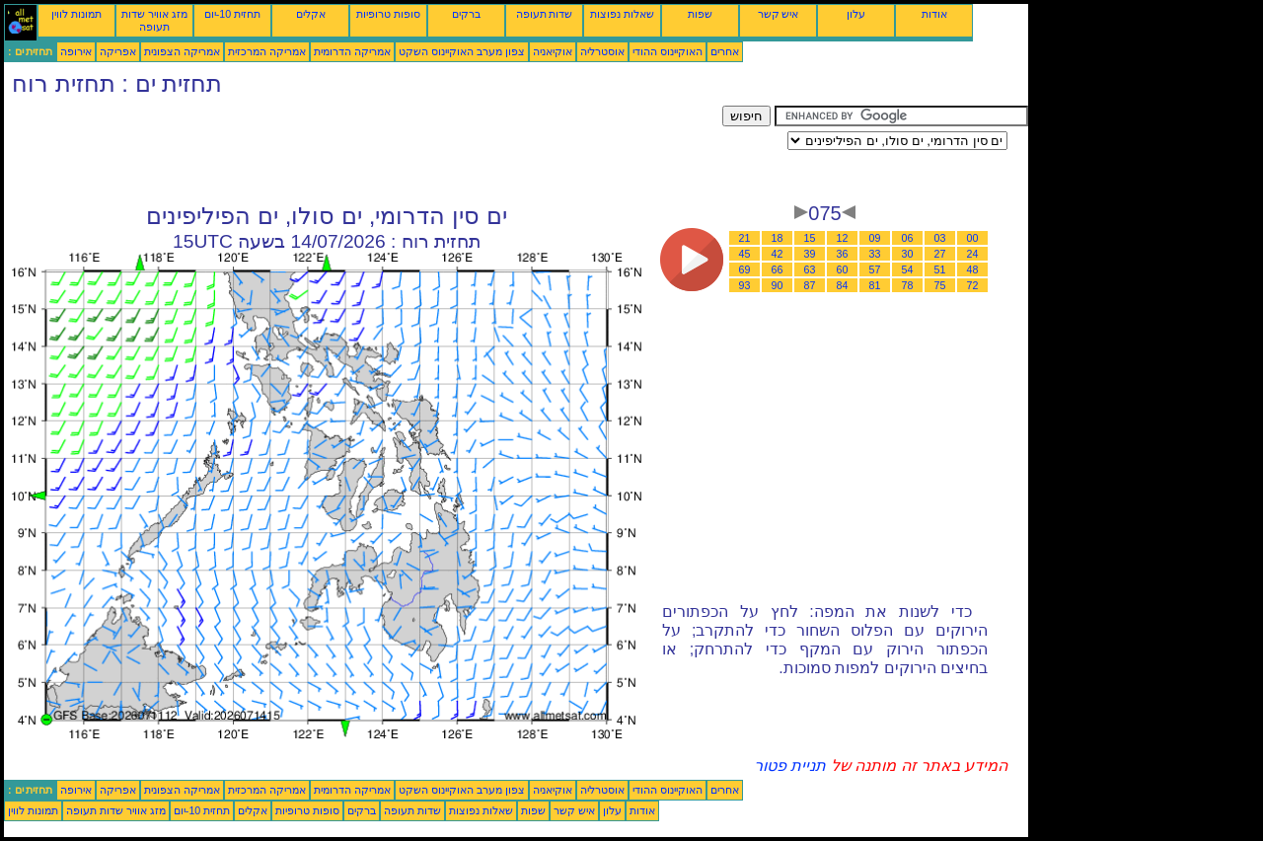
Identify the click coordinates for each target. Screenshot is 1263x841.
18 (777, 238)
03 (940, 238)
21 (745, 238)
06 (908, 238)
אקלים (311, 14)
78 (908, 285)
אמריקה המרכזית (267, 51)
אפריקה (118, 51)
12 (843, 238)
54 (908, 269)
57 (875, 269)
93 (745, 285)
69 (745, 269)
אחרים (724, 51)
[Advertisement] (363, 150)
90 (777, 285)
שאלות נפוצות (622, 14)
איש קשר (778, 14)
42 (777, 254)
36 (843, 254)
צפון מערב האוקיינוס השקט (462, 51)
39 (810, 254)
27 (940, 254)
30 (908, 254)
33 (875, 254)
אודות (934, 14)
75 (940, 285)
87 (810, 285)
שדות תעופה (544, 14)
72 (973, 285)
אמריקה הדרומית (352, 51)
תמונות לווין (76, 14)
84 (843, 285)
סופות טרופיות (388, 14)
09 (875, 238)
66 (777, 269)
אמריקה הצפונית (182, 51)
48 (973, 269)
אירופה (76, 51)
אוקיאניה (552, 51)
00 (973, 238)
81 (875, 285)
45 (745, 254)
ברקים (466, 14)
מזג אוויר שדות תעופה (154, 20)
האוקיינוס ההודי (667, 51)
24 (973, 254)
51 (940, 269)
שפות (700, 14)
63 (810, 269)
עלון (856, 14)
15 (810, 238)
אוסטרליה (602, 51)
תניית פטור (790, 765)
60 (843, 269)
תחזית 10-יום (232, 14)
